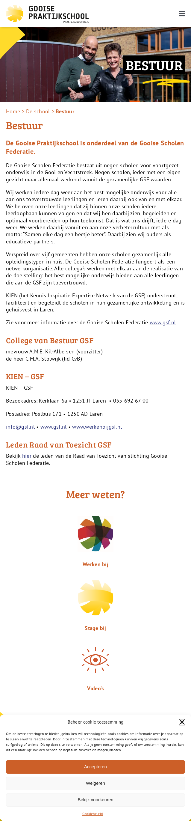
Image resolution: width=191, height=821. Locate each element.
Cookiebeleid (92, 813)
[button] (182, 722)
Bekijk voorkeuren (95, 799)
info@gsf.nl (20, 426)
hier (26, 455)
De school (38, 111)
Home (13, 111)
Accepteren (95, 766)
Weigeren (95, 783)
